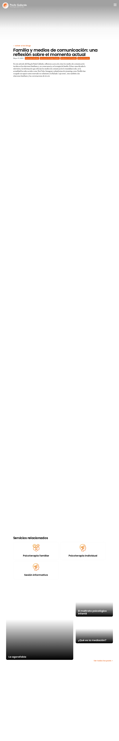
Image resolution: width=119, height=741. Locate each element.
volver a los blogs (22, 46)
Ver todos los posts (102, 661)
